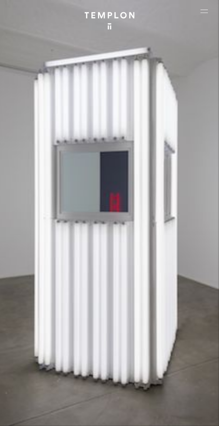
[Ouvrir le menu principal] (204, 11)
